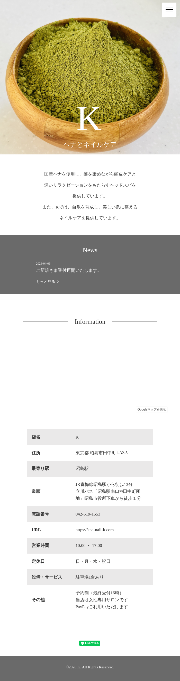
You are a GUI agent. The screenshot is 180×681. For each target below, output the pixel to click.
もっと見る (47, 282)
